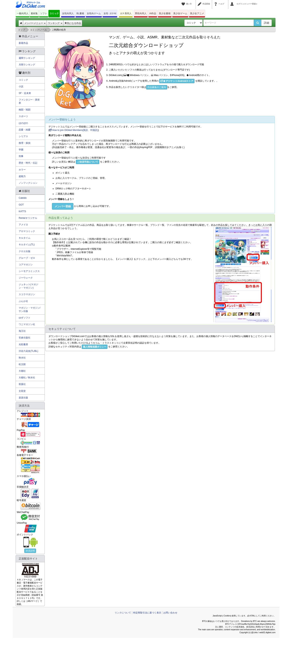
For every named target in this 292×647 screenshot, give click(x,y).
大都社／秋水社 (27, 377)
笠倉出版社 (24, 337)
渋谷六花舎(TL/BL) (28, 351)
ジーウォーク (26, 277)
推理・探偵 (24, 143)
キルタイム (24, 238)
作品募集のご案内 (156, 87)
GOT (21, 204)
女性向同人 (68, 13)
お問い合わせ (170, 612)
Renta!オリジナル (28, 218)
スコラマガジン (27, 294)
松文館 (22, 364)
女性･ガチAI (110, 13)
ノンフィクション (28, 183)
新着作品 (23, 43)
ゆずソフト (24, 317)
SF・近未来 (25, 93)
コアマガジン (26, 264)
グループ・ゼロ (27, 258)
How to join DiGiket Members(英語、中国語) (73, 130)
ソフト (43, 13)
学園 (21, 149)
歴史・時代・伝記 (28, 163)
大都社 (22, 371)
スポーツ (23, 116)
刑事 (21, 156)
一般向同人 (22, 13)
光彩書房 (23, 344)
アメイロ (23, 224)
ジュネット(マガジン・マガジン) (28, 286)
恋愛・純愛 (24, 129)
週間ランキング (27, 58)
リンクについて (123, 612)
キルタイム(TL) (27, 244)
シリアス (23, 136)
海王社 (22, 331)
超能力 (22, 176)
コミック (54, 13)
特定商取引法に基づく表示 (147, 612)
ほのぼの (23, 123)
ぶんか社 (23, 301)
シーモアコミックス (29, 271)
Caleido (23, 198)
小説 (21, 86)
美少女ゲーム (180, 13)
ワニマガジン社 (27, 324)
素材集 (34, 13)
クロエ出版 (24, 251)
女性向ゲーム (94, 13)
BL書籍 (80, 13)
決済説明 (30, 550)
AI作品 (152, 13)
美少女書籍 (165, 13)
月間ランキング (27, 64)
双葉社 (22, 384)
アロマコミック (27, 231)
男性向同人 (141, 13)
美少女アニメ (197, 13)
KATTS (22, 211)
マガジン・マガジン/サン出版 (29, 309)
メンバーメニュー (35, 23)
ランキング (55, 23)
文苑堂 (22, 391)
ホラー (22, 169)
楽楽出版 (23, 397)
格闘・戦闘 (24, 109)
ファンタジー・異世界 (29, 101)
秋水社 (22, 357)
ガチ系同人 (126, 13)
